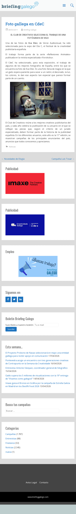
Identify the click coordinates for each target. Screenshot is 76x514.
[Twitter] (14, 299)
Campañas (10, 434)
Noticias (12, 146)
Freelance (10, 443)
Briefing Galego (29, 30)
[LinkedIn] (20, 299)
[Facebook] (8, 299)
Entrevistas (10, 438)
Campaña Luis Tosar (63, 158)
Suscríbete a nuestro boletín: (19, 324)
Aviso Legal (31, 482)
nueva (8, 451)
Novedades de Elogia (13, 158)
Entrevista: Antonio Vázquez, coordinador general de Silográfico (36, 368)
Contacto (43, 482)
